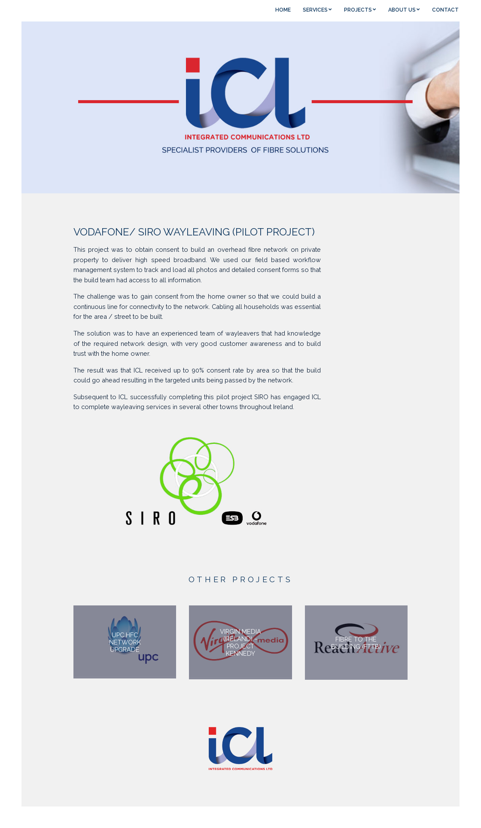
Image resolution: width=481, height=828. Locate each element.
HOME (283, 10)
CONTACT (445, 10)
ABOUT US (402, 10)
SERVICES (315, 10)
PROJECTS (358, 10)
